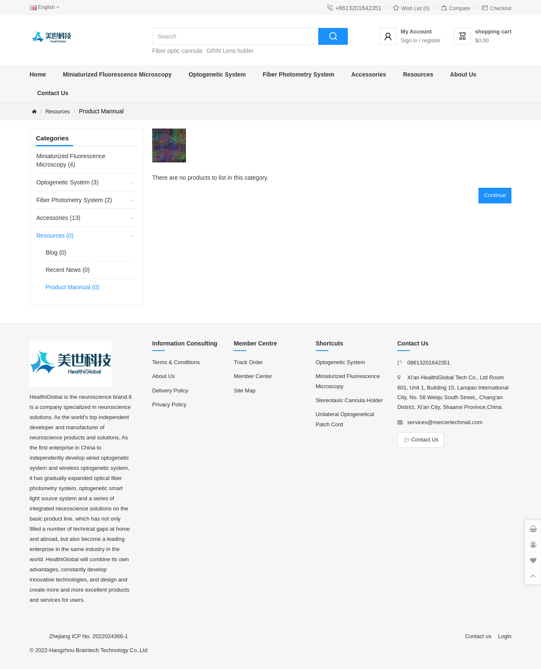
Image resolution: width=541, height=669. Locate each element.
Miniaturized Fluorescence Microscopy (117, 74)
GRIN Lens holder (230, 50)
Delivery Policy (170, 390)
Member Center (253, 376)
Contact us (478, 636)
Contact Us (52, 93)
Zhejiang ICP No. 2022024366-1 (88, 636)
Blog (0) (56, 252)
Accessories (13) (58, 217)
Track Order (248, 362)
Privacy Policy (169, 404)
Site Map (244, 390)
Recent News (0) (68, 269)
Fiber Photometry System (298, 74)
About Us (463, 74)
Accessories (368, 74)
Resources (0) (55, 235)
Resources (418, 74)
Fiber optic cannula (177, 50)
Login (504, 636)
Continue (495, 195)
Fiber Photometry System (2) (74, 200)
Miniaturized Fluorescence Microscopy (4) (70, 160)
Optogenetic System (217, 74)
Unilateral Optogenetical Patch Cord (345, 419)
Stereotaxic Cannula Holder (349, 400)
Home (38, 74)
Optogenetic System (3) (67, 182)
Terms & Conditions (176, 362)
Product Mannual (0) (72, 287)
